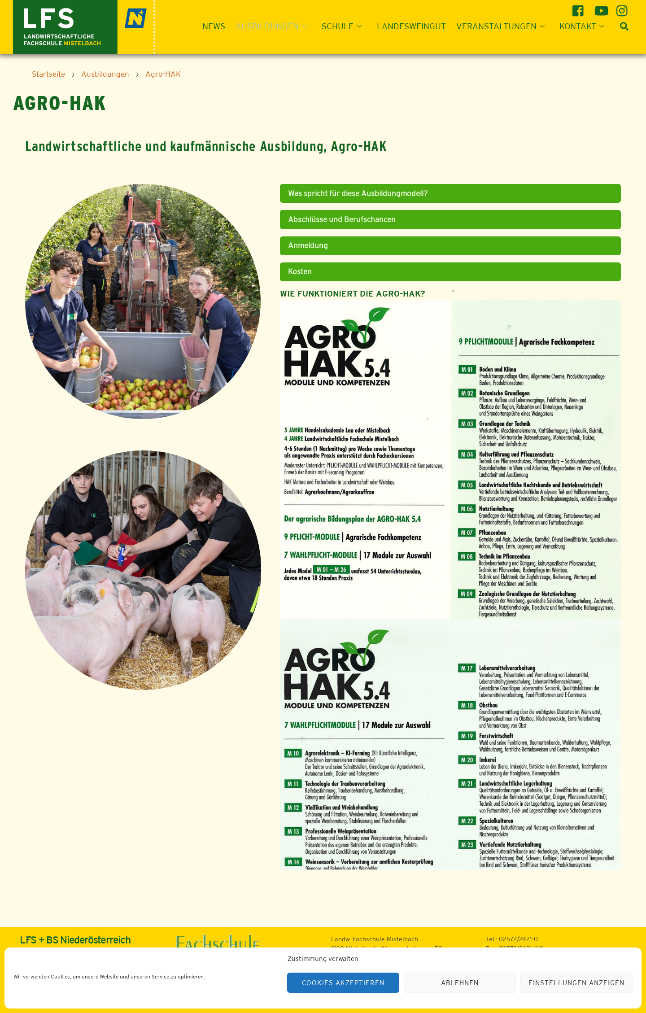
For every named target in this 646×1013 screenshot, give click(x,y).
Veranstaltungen (503, 26)
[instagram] (623, 7)
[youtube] (601, 7)
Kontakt (584, 26)
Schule (344, 26)
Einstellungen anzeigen (576, 983)
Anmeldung (308, 245)
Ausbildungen (274, 26)
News (213, 26)
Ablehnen (460, 983)
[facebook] (579, 7)
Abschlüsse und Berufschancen (342, 219)
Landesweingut (411, 26)
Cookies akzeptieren (343, 983)
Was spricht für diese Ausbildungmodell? (358, 193)
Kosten (300, 271)
